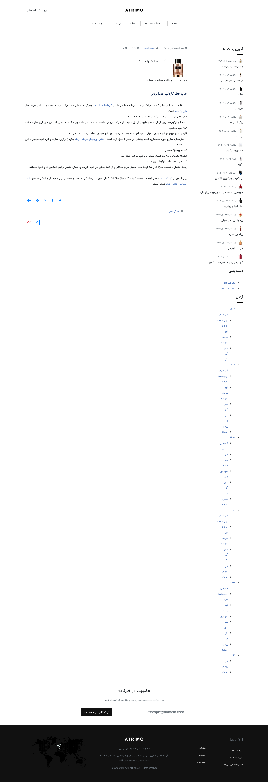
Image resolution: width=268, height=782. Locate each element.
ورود (45, 10)
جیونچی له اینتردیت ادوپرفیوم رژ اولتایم (221, 192)
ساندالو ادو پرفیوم (233, 206)
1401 (233, 510)
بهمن (225, 426)
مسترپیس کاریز (234, 150)
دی (226, 421)
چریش (239, 108)
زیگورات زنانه (236, 122)
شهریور (224, 342)
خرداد (225, 326)
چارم (240, 94)
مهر (226, 348)
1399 (232, 655)
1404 (232, 309)
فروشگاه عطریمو (154, 23)
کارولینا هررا (180, 111)
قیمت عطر (167, 178)
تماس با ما (97, 23)
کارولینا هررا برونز (152, 61)
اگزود (240, 164)
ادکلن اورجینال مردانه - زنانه (90, 139)
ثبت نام (31, 10)
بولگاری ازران (236, 234)
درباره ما (116, 23)
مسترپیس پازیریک (232, 66)
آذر (226, 359)
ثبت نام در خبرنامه (96, 712)
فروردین (223, 314)
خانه (174, 23)
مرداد (225, 337)
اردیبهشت (222, 320)
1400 (232, 583)
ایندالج (239, 136)
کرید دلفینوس (235, 248)
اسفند (225, 432)
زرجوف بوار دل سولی (232, 220)
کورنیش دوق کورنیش (231, 80)
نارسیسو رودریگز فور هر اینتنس (226, 262)
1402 (232, 437)
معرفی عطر (229, 283)
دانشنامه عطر (228, 288)
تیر (226, 331)
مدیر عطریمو (149, 48)
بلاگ (132, 23)
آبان (226, 354)
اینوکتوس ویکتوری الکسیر (229, 178)
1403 (232, 365)
